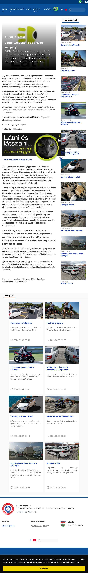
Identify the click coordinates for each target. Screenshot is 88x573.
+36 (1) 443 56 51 (8, 526)
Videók (28, 9)
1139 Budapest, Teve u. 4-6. (26, 512)
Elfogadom (44, 568)
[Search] (48, 540)
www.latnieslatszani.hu (37, 251)
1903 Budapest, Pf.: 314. (40, 526)
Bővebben (75, 562)
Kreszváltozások (17, 9)
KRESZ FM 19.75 (36, 10)
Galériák (47, 9)
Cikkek (4, 9)
